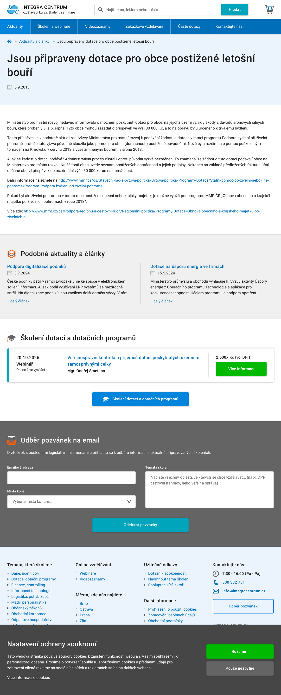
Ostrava (86, 609)
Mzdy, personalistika (28, 602)
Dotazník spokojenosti (167, 573)
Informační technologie (31, 590)
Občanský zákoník (27, 608)
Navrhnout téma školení (168, 579)
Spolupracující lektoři (166, 585)
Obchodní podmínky (165, 621)
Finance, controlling (28, 585)
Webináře (88, 573)
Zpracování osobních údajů (171, 615)
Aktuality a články (34, 41)
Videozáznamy (92, 579)
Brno (84, 603)
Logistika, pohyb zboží (30, 596)
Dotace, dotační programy (33, 579)
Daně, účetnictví (25, 573)
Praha (85, 615)
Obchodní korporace (28, 614)
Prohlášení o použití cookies (172, 609)
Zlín (83, 621)
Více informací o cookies (28, 677)
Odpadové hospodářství (31, 619)
